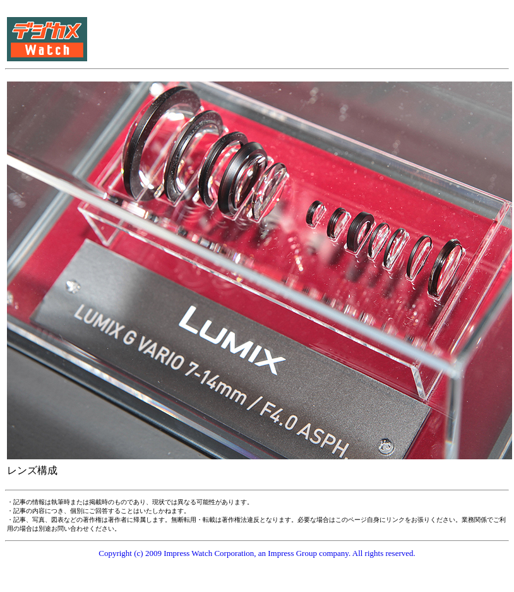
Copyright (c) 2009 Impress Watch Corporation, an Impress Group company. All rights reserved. (257, 553)
